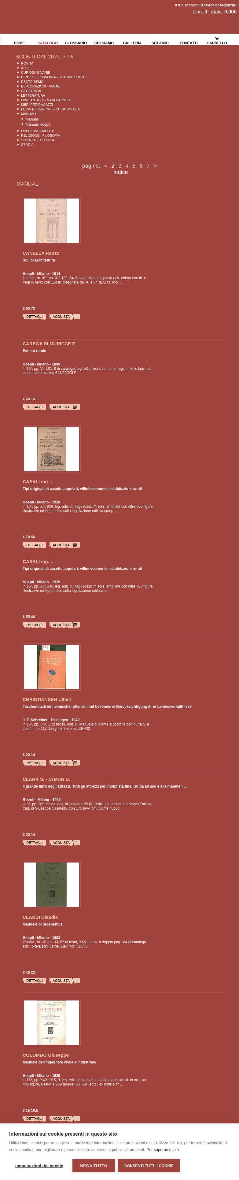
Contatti (189, 42)
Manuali (28, 114)
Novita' (27, 63)
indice (120, 172)
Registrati (227, 5)
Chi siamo (104, 42)
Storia (27, 145)
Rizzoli (28, 800)
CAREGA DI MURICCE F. (49, 343)
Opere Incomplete (38, 131)
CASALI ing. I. (38, 481)
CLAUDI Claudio (40, 917)
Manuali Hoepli (38, 124)
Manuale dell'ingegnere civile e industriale (59, 1062)
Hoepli (28, 274)
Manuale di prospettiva (42, 924)
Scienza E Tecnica (37, 140)
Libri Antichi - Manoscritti (45, 100)
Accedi (207, 5)
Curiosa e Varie (35, 72)
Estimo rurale (34, 351)
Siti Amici (161, 42)
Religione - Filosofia (40, 135)
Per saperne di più (162, 1149)
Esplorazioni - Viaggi (41, 86)
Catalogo (47, 42)
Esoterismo (32, 81)
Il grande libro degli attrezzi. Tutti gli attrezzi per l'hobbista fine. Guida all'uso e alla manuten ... (105, 786)
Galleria (132, 42)
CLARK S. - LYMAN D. (46, 779)
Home (19, 42)
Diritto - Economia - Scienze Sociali (54, 77)
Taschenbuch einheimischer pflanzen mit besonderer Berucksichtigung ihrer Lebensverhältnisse (107, 706)
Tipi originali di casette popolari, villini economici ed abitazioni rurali (82, 489)
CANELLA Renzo (41, 253)
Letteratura (33, 95)
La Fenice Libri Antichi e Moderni (53, 9)
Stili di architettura (39, 260)
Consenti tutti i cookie (149, 1166)
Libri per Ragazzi (37, 104)
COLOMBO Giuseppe (46, 1055)
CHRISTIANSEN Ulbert (47, 699)
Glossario (76, 42)
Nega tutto (93, 1165)
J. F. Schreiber (35, 720)
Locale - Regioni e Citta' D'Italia (50, 109)
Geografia (31, 91)
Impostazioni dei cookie (39, 1165)
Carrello (217, 38)
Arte (25, 68)
